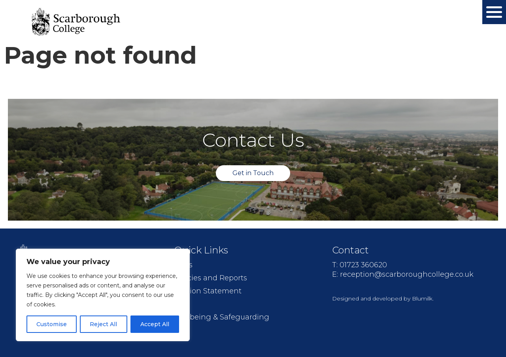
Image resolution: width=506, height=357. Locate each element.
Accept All (154, 324)
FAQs (183, 265)
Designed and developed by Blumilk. (383, 298)
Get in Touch (253, 173)
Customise (51, 324)
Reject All (103, 324)
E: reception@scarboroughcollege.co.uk (403, 274)
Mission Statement (208, 291)
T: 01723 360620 (359, 265)
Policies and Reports (210, 278)
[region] (103, 295)
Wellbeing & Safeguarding (221, 317)
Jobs (182, 304)
